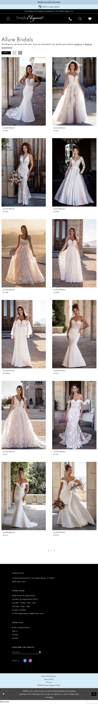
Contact (15, 639)
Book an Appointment (20, 628)
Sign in (15, 632)
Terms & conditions (49, 678)
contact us (78, 45)
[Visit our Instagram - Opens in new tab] (30, 662)
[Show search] (80, 20)
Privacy (49, 684)
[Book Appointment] (49, 7)
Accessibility (49, 681)
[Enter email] (28, 654)
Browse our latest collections (49, 2)
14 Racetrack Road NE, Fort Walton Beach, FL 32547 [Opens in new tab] (33, 579)
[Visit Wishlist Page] (90, 20)
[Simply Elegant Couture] (30, 20)
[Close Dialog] (4, 695)
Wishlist (15, 636)
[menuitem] (8, 20)
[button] (8, 20)
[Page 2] (51, 551)
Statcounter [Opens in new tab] (4, 703)
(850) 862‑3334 (19, 583)
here (51, 699)
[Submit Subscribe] (42, 654)
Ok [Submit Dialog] (94, 695)
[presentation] (24, 92)
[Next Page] (54, 551)
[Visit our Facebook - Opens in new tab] (25, 662)
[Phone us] (70, 20)
